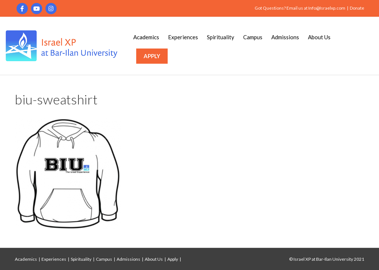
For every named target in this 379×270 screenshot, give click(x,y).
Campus (252, 37)
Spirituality (220, 37)
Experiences (183, 37)
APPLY (152, 56)
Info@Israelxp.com (326, 8)
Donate (357, 8)
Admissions (285, 37)
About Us (319, 37)
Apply (172, 259)
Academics (146, 37)
